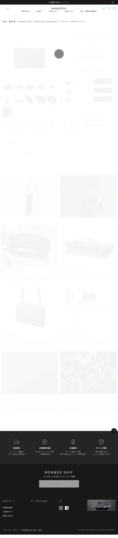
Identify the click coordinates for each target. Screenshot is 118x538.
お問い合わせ (7, 519)
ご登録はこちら (59, 487)
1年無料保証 (7, 511)
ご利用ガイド (7, 515)
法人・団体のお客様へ (88, 14)
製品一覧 (12, 25)
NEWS (39, 14)
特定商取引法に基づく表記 (32, 533)
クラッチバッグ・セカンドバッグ (45, 25)
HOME (4, 25)
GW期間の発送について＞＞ (59, 2)
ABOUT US (69, 14)
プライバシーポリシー (11, 533)
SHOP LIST (53, 14)
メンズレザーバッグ (25, 25)
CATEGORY (25, 14)
